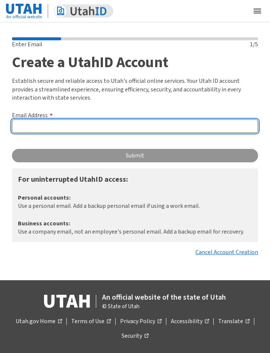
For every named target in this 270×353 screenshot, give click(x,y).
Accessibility (190, 322)
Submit (135, 155)
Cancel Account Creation (226, 252)
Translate (233, 322)
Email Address (32, 115)
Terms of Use (91, 322)
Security (135, 336)
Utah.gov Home (39, 322)
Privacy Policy (140, 322)
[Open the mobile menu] (257, 11)
